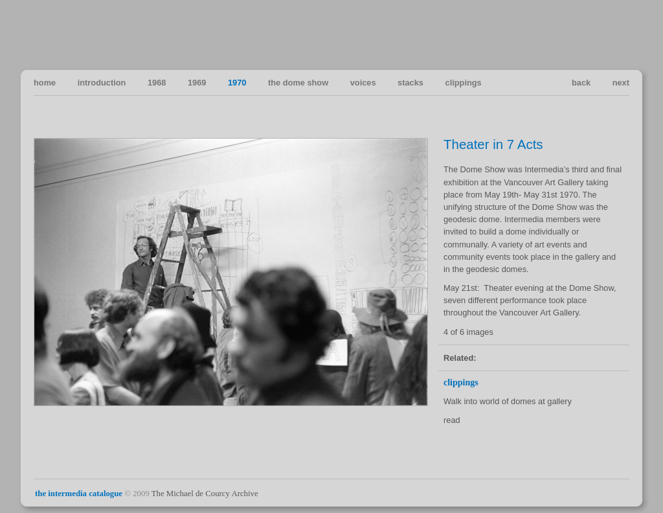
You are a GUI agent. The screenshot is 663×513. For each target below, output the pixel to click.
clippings (463, 82)
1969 (197, 82)
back (581, 82)
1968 (157, 82)
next (620, 82)
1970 (237, 82)
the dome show (298, 82)
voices (363, 82)
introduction (102, 82)
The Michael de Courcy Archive (205, 493)
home (45, 82)
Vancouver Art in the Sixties (618, 34)
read (452, 420)
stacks (410, 82)
